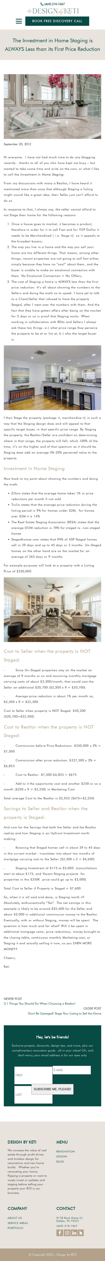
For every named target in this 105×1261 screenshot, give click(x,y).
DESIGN (61, 1156)
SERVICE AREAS (18, 1223)
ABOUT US (15, 1218)
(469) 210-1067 (54, 4)
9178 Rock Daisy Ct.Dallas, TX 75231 (69, 1219)
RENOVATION (65, 1151)
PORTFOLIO (15, 1228)
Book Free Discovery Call (57, 21)
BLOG (60, 1161)
